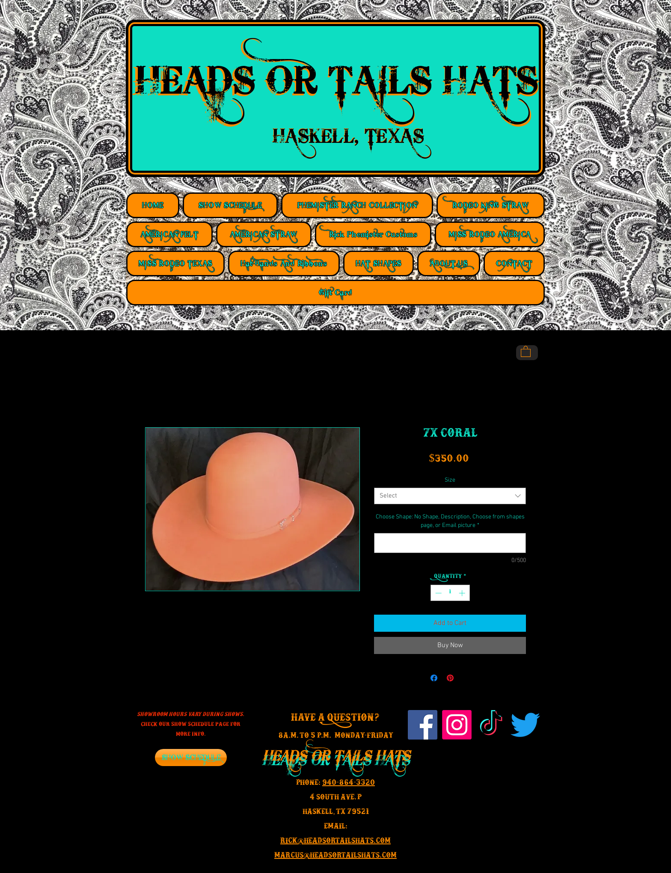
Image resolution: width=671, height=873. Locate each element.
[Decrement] (437, 593)
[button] (526, 351)
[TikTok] (491, 725)
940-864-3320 (348, 784)
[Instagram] (457, 725)
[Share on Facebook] (434, 678)
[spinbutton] (450, 593)
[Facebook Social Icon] (422, 725)
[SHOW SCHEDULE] (191, 757)
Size (450, 480)
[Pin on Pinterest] (450, 678)
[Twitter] (525, 725)
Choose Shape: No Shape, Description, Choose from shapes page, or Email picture (450, 521)
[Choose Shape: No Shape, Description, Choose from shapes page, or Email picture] (450, 543)
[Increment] (463, 593)
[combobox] (450, 496)
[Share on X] (466, 678)
